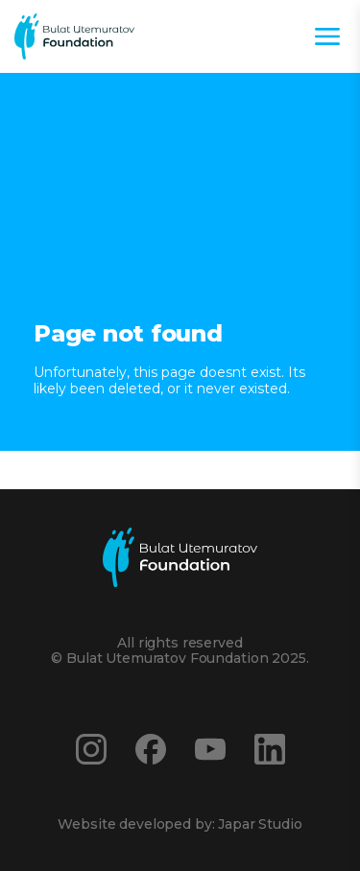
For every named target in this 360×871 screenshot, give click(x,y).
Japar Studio (259, 824)
